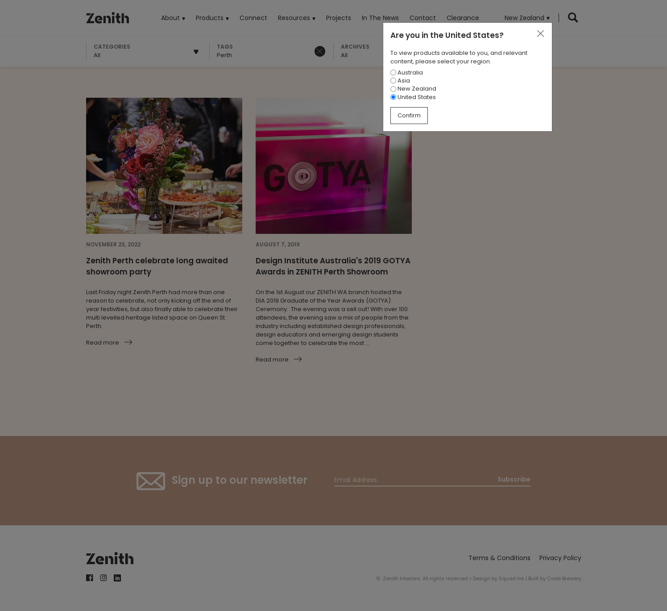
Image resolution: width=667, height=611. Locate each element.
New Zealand (413, 88)
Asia (400, 80)
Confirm (409, 115)
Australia (406, 72)
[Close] (540, 34)
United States (413, 97)
